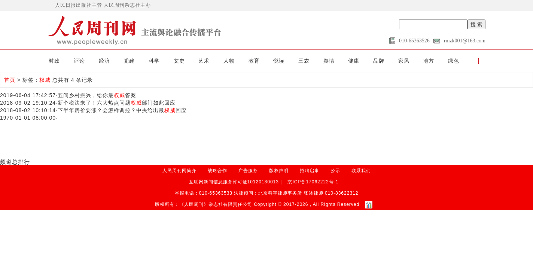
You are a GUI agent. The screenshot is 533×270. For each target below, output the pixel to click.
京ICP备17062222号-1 (312, 181)
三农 (304, 61)
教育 (254, 61)
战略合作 (217, 170)
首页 (9, 80)
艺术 (204, 61)
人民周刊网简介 (179, 170)
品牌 (378, 61)
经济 (104, 61)
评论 (79, 61)
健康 (353, 61)
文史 (179, 61)
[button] (478, 60)
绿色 (453, 61)
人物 (229, 61)
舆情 (329, 61)
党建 (129, 61)
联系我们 (361, 170)
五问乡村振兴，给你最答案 (97, 95)
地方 (428, 61)
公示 (335, 170)
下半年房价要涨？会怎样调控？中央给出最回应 (122, 110)
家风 (403, 61)
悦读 (278, 61)
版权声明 (279, 170)
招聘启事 (309, 170)
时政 (54, 61)
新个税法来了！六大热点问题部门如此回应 (117, 103)
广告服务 (248, 170)
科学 (154, 61)
